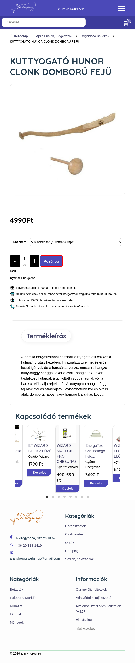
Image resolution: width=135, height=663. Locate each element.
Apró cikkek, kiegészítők (54, 36)
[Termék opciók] (75, 242)
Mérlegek (17, 623)
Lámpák (16, 614)
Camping (72, 551)
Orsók (69, 543)
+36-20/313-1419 (29, 546)
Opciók (67, 489)
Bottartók (16, 590)
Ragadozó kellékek (95, 36)
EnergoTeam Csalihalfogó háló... (95, 451)
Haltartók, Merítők (23, 598)
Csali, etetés (74, 534)
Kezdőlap (19, 36)
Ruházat (16, 606)
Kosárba (51, 261)
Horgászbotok (75, 526)
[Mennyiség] (25, 261)
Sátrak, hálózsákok (79, 559)
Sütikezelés (85, 629)
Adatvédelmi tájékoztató (93, 598)
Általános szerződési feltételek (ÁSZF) (98, 608)
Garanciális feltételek (91, 590)
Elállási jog (84, 620)
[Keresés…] (49, 22)
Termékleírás (47, 336)
